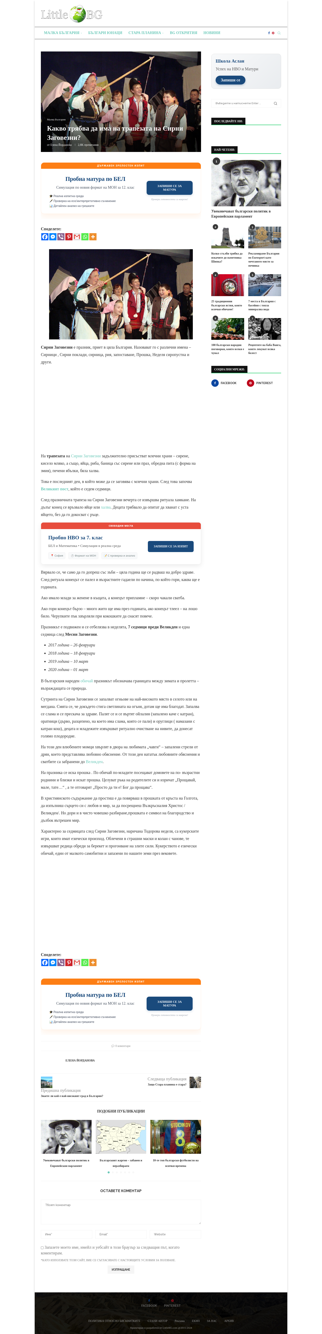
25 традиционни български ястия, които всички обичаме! (226, 305)
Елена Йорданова (60, 144)
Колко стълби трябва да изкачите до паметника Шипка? (227, 257)
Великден (94, 761)
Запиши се (230, 80)
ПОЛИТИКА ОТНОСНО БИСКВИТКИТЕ (114, 1321)
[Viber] (60, 236)
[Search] (279, 33)
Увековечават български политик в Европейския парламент (241, 213)
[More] (93, 236)
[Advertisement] (121, 412)
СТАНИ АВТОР (158, 1321)
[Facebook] (269, 33)
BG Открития (183, 33)
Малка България (61, 33)
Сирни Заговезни (86, 456)
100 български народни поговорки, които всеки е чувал (227, 348)
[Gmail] (76, 236)
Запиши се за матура (170, 187)
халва (106, 507)
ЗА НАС (212, 1321)
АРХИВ (229, 1321)
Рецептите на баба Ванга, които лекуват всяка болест (264, 348)
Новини (212, 33)
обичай (86, 681)
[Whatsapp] (85, 236)
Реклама (180, 1321)
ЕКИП (196, 1321)
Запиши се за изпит (171, 546)
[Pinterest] (273, 33)
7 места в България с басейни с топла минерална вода (262, 305)
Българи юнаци (105, 33)
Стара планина (145, 33)
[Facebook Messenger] (52, 236)
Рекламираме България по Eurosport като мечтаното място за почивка (263, 259)
